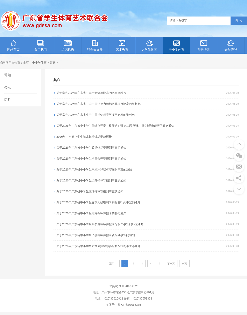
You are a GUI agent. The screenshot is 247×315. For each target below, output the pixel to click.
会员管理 (231, 45)
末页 (184, 263)
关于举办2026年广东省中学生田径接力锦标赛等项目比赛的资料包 (98, 103)
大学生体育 (149, 45)
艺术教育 (122, 45)
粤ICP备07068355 (129, 304)
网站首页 (13, 45)
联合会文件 (95, 45)
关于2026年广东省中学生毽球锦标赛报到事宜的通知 (89, 191)
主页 (26, 62)
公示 (7, 87)
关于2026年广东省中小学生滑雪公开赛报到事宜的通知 (91, 158)
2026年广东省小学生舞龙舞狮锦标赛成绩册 (84, 136)
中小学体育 (176, 45)
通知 (7, 75)
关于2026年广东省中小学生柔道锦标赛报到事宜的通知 (91, 147)
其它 (53, 62)
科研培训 (203, 45)
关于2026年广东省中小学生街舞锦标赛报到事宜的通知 (91, 180)
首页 (111, 263)
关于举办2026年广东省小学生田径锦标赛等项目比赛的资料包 (95, 114)
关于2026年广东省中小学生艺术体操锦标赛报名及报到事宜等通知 (98, 246)
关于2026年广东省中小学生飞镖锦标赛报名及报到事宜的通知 (95, 235)
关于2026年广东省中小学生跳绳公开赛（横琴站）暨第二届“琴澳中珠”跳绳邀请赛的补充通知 (115, 125)
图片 (7, 100)
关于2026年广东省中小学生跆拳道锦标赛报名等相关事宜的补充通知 (99, 224)
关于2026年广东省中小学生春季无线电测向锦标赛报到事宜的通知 (98, 202)
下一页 (171, 263)
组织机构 (68, 45)
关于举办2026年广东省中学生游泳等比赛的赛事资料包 (91, 93)
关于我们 (40, 45)
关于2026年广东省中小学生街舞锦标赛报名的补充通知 (91, 213)
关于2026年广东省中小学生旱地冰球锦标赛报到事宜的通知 (94, 169)
